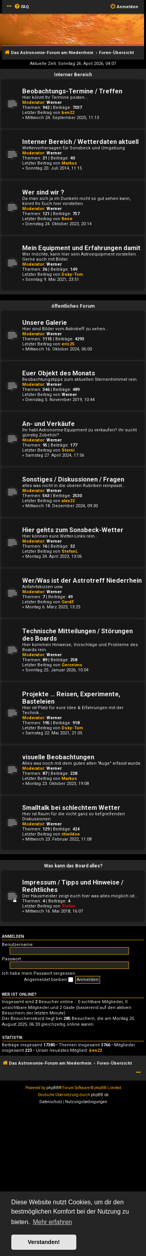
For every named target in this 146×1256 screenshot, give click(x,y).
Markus (69, 163)
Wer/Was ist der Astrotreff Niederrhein (82, 580)
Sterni (68, 450)
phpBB (52, 1088)
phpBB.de (100, 1095)
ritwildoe (71, 834)
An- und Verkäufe (48, 423)
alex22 (68, 500)
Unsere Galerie (44, 322)
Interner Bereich (73, 74)
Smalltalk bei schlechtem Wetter (71, 807)
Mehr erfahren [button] (52, 1222)
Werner (54, 102)
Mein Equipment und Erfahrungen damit (81, 248)
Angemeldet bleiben (48, 980)
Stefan (69, 906)
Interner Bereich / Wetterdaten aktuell (80, 141)
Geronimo (72, 664)
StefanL (70, 551)
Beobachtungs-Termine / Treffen (72, 91)
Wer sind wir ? (43, 192)
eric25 (68, 344)
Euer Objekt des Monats (58, 373)
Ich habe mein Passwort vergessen (38, 973)
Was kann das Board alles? (73, 866)
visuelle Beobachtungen (58, 757)
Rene (67, 218)
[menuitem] (21, 7)
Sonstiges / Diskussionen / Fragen (73, 479)
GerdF (68, 601)
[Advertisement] (73, 1182)
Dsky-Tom (72, 274)
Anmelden (13, 936)
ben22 (68, 112)
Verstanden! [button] (44, 1242)
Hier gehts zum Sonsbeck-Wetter (72, 530)
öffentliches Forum (73, 306)
